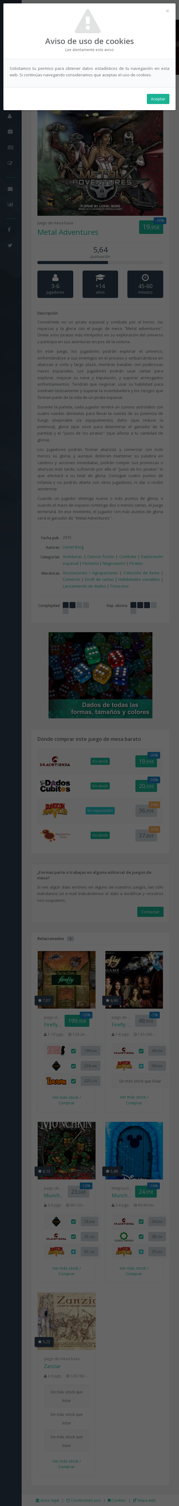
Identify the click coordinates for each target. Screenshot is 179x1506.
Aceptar (158, 99)
